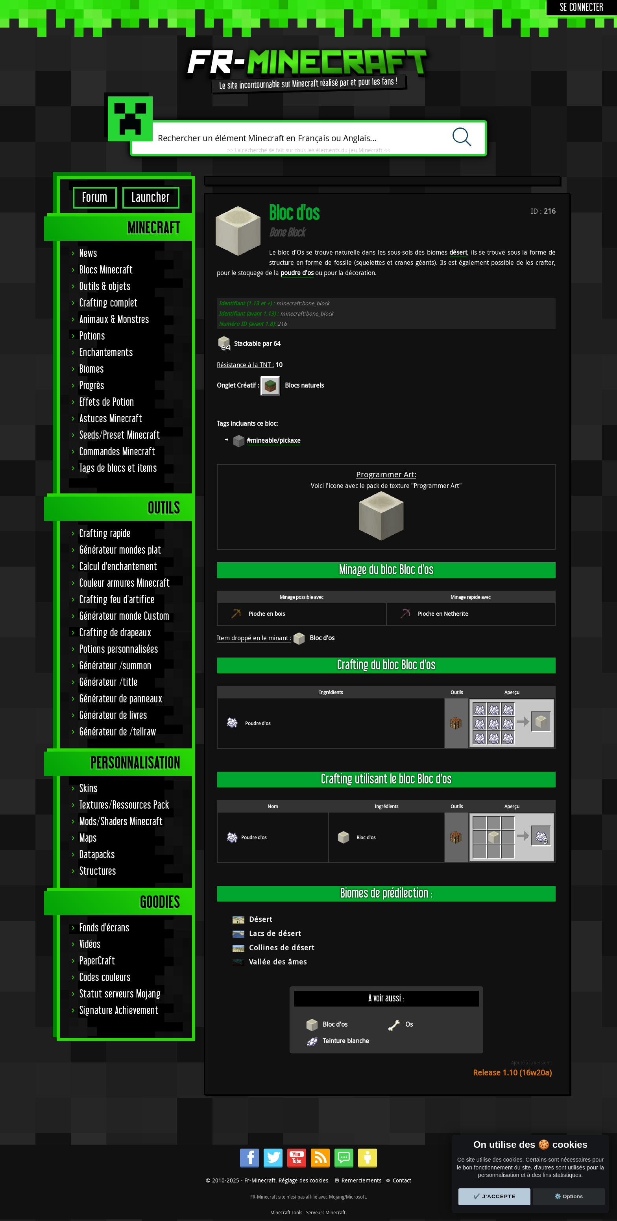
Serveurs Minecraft (325, 1212)
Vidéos (90, 944)
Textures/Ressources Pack (124, 805)
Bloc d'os (322, 638)
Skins (88, 788)
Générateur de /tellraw (117, 732)
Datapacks (97, 855)
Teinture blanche (346, 1040)
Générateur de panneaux (121, 699)
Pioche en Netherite (443, 613)
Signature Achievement (119, 1010)
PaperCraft (97, 961)
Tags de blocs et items (118, 468)
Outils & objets (105, 286)
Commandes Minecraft (117, 452)
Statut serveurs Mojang (120, 994)
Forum (94, 198)
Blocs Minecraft (106, 270)
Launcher (151, 198)
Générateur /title (108, 682)
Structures (97, 871)
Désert (260, 919)
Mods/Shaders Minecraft (121, 822)
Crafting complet (108, 303)
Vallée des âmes (278, 961)
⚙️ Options (568, 1196)
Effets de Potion (106, 402)
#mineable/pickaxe (274, 440)
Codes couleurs (105, 977)
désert (458, 252)
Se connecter (582, 7)
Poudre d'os (257, 723)
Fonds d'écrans (104, 928)
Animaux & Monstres (114, 319)
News (88, 253)
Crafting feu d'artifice (117, 600)
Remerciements (361, 1180)
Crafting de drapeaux (115, 633)
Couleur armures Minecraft (124, 583)
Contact (402, 1180)
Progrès (91, 386)
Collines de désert (281, 947)
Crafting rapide (105, 533)
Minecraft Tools (286, 1212)
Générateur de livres (113, 715)
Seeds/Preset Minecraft (119, 435)
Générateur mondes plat (120, 550)
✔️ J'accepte (494, 1196)
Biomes (91, 369)
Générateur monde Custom (124, 616)
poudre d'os (297, 272)
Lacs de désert (275, 933)
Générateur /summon (115, 666)
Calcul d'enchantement (118, 567)
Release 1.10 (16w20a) (512, 1072)
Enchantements (106, 352)
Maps (88, 838)
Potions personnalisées (118, 649)
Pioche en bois (267, 613)
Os (409, 1024)
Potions (92, 336)
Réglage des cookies (303, 1180)
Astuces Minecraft (110, 419)
